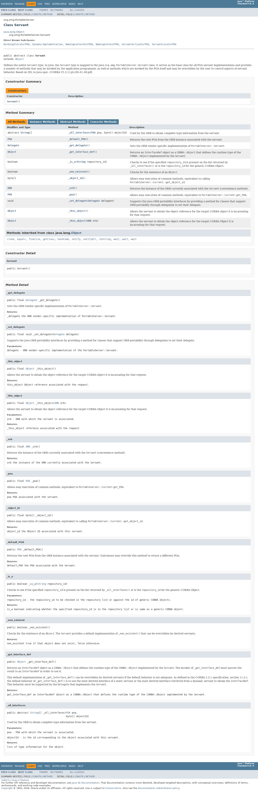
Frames (43, 10)
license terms (113, 788)
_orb (71, 188)
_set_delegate (77, 200)
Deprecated (59, 4)
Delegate (13, 145)
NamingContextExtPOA (79, 44)
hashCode (63, 239)
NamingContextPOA (107, 44)
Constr (36, 14)
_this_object (76, 210)
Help (80, 4)
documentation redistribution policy (158, 788)
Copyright (7, 788)
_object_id (75, 178)
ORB (10, 188)
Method (48, 14)
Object (19, 59)
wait (116, 239)
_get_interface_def (81, 151)
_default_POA (76, 139)
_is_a (71, 161)
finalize (34, 239)
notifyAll (89, 239)
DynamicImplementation (47, 44)
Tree (47, 4)
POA (93, 132)
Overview (7, 4)
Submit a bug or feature (15, 780)
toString (105, 239)
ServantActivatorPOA (135, 44)
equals (21, 239)
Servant (12, 101)
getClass (49, 239)
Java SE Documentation (85, 782)
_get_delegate (77, 145)
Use (40, 4)
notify (76, 239)
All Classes (77, 10)
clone (10, 239)
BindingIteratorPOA (17, 44)
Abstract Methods (72, 121)
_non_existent (77, 171)
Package (20, 4)
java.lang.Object (14, 31)
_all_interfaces (79, 132)
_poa (71, 194)
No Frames (56, 10)
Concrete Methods (103, 121)
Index (72, 4)
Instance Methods (42, 121)
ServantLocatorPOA (164, 44)
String (25, 132)
